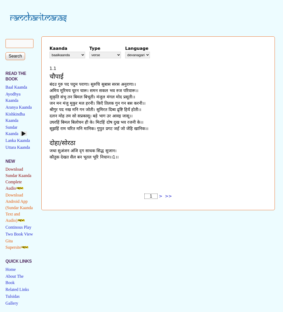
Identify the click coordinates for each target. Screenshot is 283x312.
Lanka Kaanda (18, 140)
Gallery (12, 303)
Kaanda (58, 48)
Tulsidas (13, 296)
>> (168, 196)
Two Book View (19, 234)
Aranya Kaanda (19, 107)
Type (94, 48)
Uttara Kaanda (18, 147)
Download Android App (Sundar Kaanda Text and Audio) (19, 208)
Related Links (17, 289)
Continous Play (18, 227)
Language (136, 48)
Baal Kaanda (16, 87)
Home (11, 269)
